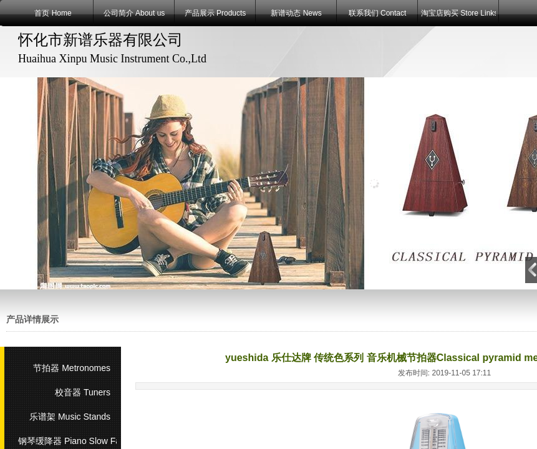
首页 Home (52, 13)
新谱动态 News (296, 13)
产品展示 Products (215, 13)
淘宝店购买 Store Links (458, 13)
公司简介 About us (134, 13)
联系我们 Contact (378, 13)
